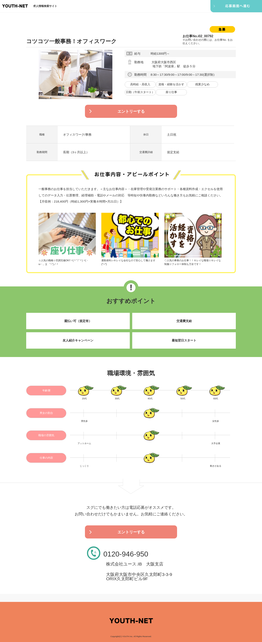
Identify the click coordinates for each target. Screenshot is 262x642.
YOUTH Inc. (127, 636)
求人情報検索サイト (45, 6)
